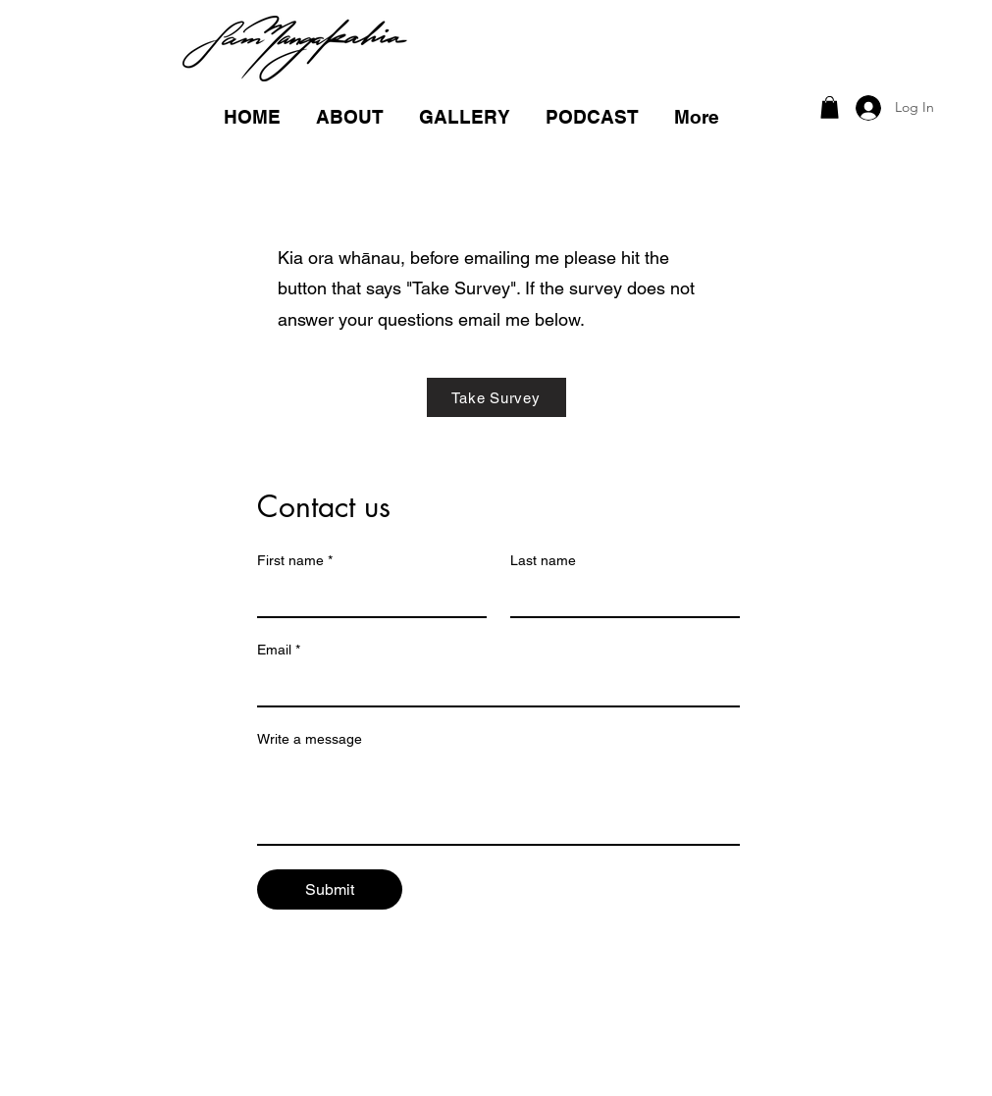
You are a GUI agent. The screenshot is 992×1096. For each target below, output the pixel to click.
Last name (543, 560)
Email (278, 650)
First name (295, 560)
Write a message (309, 739)
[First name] (366, 596)
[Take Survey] (496, 397)
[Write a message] (498, 799)
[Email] (492, 685)
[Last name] (619, 596)
